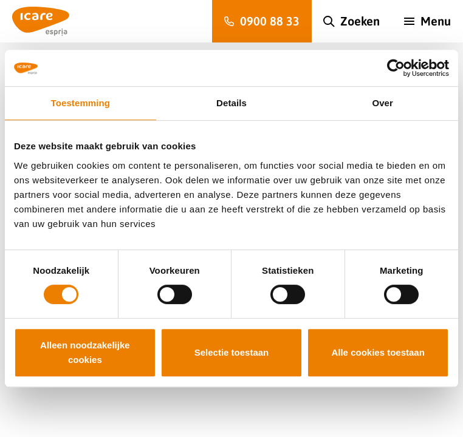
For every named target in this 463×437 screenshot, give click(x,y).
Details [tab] (231, 103)
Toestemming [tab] (81, 103)
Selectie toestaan (231, 352)
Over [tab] (382, 103)
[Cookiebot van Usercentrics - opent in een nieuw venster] (396, 68)
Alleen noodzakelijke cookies (85, 352)
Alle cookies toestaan (377, 352)
